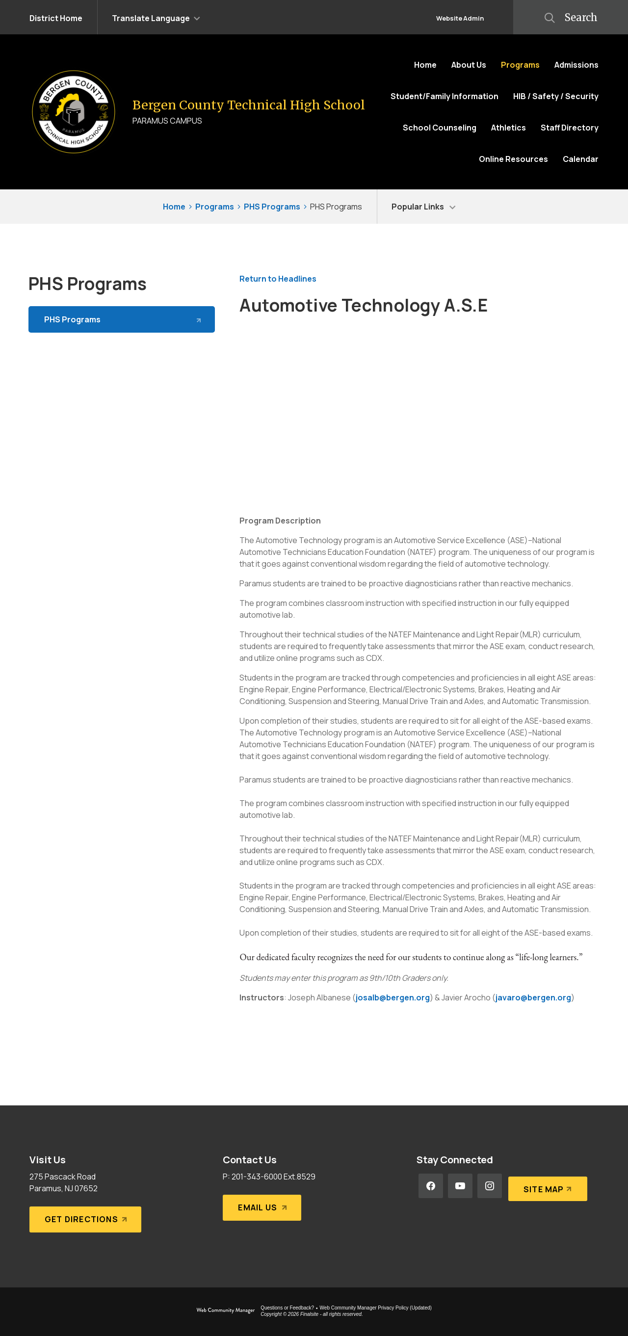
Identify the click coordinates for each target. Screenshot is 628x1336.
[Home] (425, 64)
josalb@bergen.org (393, 997)
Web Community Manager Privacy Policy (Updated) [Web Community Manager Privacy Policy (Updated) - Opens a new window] (376, 1307)
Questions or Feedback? (287, 1307)
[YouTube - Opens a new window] (460, 1186)
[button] (156, 17)
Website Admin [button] (460, 18)
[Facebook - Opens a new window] (431, 1186)
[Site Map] (546, 1186)
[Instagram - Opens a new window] (489, 1186)
